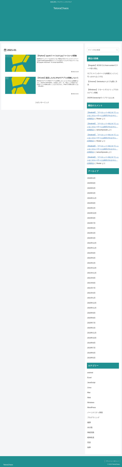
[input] (103, 50)
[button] (117, 50)
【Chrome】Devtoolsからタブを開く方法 (102, 83)
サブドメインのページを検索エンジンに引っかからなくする (102, 74)
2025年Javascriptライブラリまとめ (100, 98)
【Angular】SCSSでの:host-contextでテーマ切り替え (102, 66)
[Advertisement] (61, 27)
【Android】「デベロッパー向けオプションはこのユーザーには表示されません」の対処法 (103, 116)
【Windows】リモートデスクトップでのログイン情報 (102, 91)
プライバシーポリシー (112, 461)
